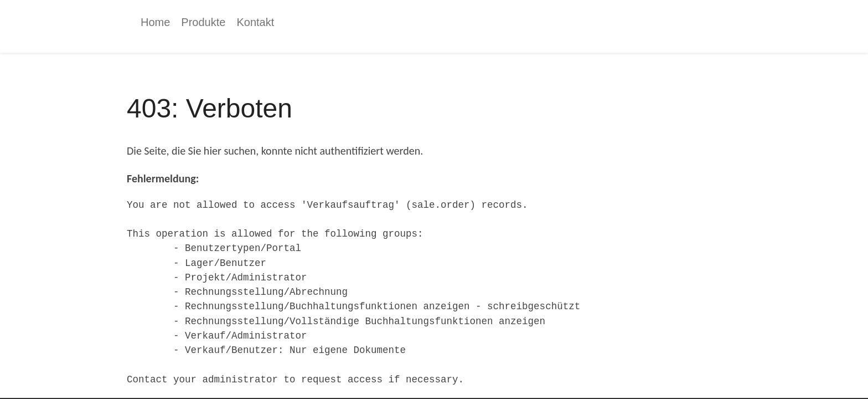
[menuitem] (155, 22)
